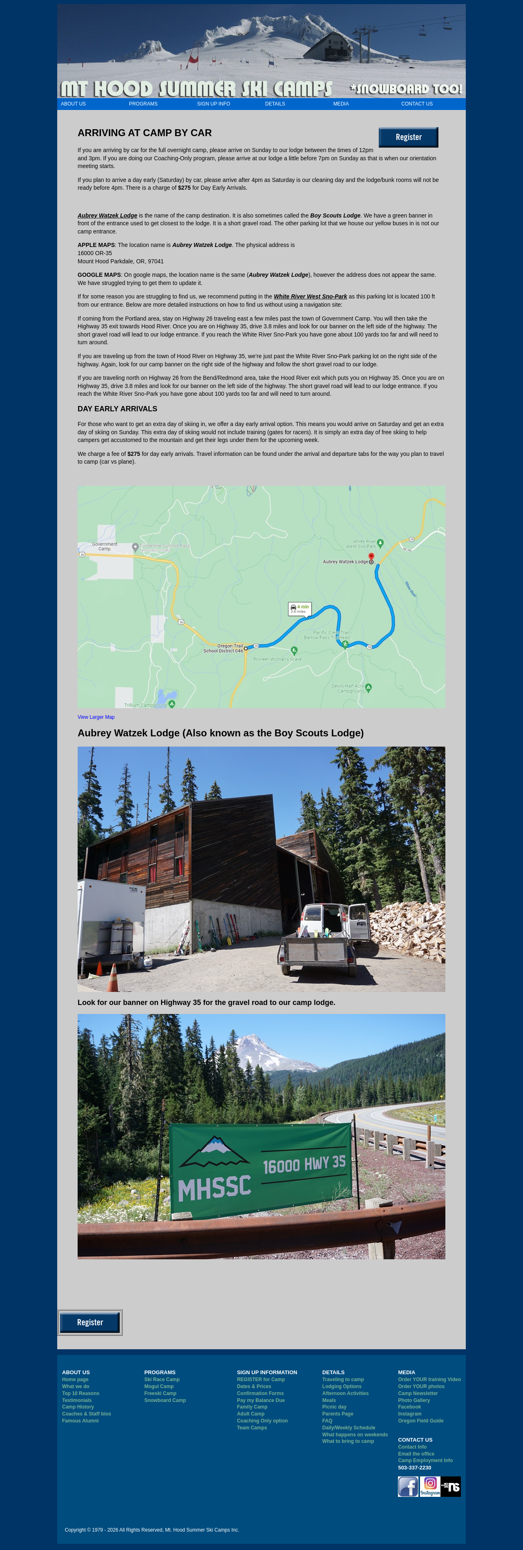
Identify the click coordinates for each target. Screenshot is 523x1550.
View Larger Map (96, 717)
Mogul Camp (159, 1386)
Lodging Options (342, 1386)
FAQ (327, 1421)
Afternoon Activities (345, 1393)
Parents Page (337, 1414)
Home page (75, 1379)
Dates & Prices (254, 1386)
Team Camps (252, 1428)
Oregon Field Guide (420, 1421)
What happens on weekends (355, 1435)
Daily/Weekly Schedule (348, 1428)
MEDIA (341, 104)
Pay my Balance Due (261, 1400)
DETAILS (275, 104)
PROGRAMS (143, 104)
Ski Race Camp (162, 1379)
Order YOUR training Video (429, 1379)
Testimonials (77, 1400)
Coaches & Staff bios (86, 1414)
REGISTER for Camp (261, 1379)
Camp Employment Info (425, 1460)
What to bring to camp (348, 1441)
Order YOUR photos (421, 1386)
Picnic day (334, 1407)
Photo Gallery (414, 1400)
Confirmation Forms (260, 1393)
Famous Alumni (80, 1421)
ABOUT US (73, 104)
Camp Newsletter (418, 1393)
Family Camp (252, 1407)
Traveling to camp (343, 1379)
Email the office (416, 1454)
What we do (75, 1386)
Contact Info (412, 1447)
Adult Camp (250, 1414)
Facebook (409, 1407)
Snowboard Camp (165, 1400)
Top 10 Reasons (80, 1393)
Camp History (78, 1407)
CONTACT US (417, 104)
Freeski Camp (160, 1393)
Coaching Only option (262, 1421)
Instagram (409, 1414)
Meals (329, 1400)
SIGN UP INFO (213, 104)
